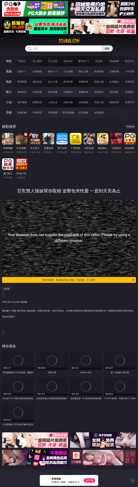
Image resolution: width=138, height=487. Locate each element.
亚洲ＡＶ (22, 71)
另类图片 (129, 92)
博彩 (9, 61)
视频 (9, 71)
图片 (9, 92)
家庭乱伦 (37, 102)
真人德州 (37, 61)
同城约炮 (22, 112)
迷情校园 (83, 102)
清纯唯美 (99, 92)
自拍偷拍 (37, 71)
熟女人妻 (83, 71)
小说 (9, 102)
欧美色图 (52, 92)
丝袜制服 (99, 71)
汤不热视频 (68, 112)
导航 (9, 112)
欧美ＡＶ (52, 71)
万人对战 (52, 61)
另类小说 (99, 102)
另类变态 (129, 81)
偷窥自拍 (22, 92)
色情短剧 (99, 112)
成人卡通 (52, 81)
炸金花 (98, 61)
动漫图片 (68, 92)
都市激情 (22, 102)
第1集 (6, 288)
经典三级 (99, 81)
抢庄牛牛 (129, 61)
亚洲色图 (37, 92)
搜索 (107, 48)
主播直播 (114, 71)
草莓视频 (52, 112)
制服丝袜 (83, 81)
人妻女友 (52, 102)
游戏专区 (68, 61)
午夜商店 (37, 112)
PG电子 (22, 61)
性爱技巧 (129, 102)
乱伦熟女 (114, 81)
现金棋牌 (114, 61)
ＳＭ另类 (129, 71)
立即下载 (89, 480)
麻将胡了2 (83, 61)
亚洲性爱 (22, 81)
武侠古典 (68, 102)
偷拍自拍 (37, 81)
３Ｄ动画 (68, 71)
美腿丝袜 (83, 92)
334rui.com (69, 41)
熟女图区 (114, 92)
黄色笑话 (114, 102)
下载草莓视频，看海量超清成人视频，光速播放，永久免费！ (87, 280)
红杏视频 (83, 112)
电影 (9, 82)
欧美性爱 (68, 81)
